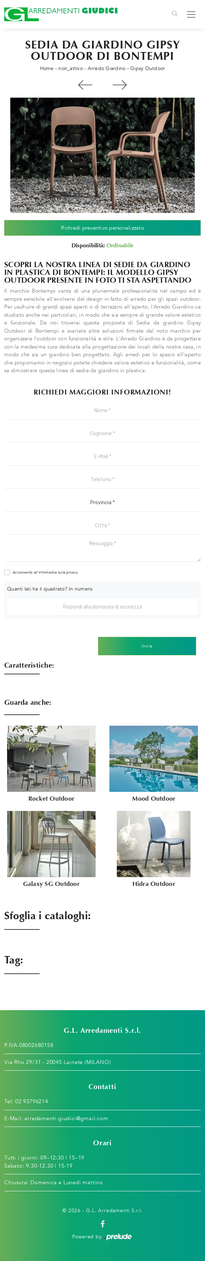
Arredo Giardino (107, 68)
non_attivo (70, 68)
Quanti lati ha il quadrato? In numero (49, 589)
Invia (147, 646)
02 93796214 (31, 1101)
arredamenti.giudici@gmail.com (66, 1118)
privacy (72, 572)
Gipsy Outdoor (147, 68)
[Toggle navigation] (175, 14)
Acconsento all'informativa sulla (45, 572)
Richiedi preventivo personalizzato (102, 227)
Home (47, 68)
